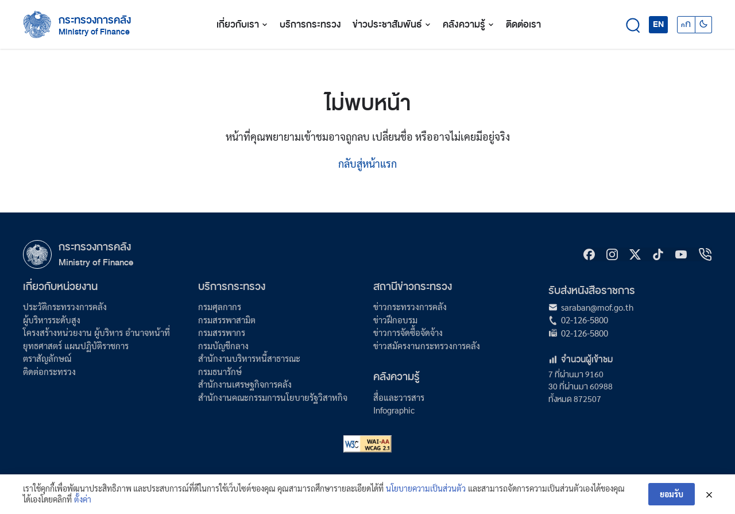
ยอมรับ (671, 494)
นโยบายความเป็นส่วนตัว (426, 488)
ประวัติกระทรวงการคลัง (65, 306)
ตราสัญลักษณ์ (47, 358)
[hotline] (705, 254)
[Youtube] (681, 254)
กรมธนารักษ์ (220, 371)
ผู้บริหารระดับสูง (51, 319)
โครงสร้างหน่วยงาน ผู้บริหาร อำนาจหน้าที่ (96, 332)
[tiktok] (658, 254)
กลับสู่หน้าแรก (367, 163)
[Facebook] (589, 254)
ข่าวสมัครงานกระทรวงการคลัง (426, 345)
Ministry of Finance (96, 262)
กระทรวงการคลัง (95, 20)
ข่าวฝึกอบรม (395, 319)
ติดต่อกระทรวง (49, 371)
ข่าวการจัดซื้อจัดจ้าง (408, 332)
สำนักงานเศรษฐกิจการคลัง (245, 383)
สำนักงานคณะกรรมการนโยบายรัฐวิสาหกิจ (272, 397)
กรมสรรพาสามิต (227, 319)
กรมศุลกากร (219, 306)
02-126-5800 (584, 319)
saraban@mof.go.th (597, 307)
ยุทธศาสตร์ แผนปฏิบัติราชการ (76, 345)
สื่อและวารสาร (398, 397)
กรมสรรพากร (221, 332)
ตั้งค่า (82, 499)
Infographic (394, 409)
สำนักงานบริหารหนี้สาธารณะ (249, 358)
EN (658, 24)
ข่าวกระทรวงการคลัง (410, 306)
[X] (635, 254)
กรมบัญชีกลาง (223, 345)
